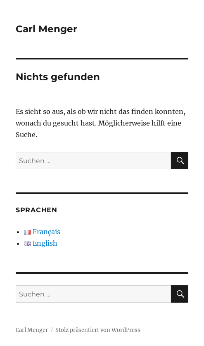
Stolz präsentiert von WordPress (97, 330)
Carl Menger (46, 29)
